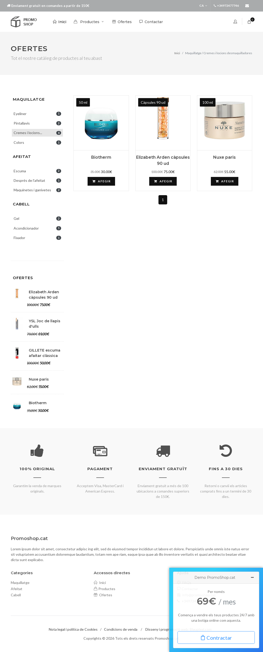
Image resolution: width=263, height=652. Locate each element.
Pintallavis (37, 123)
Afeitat (22, 156)
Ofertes (23, 277)
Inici (177, 53)
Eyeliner (37, 113)
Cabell (21, 204)
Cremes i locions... (37, 132)
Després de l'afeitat (37, 180)
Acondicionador (37, 228)
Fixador (37, 237)
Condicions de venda (120, 629)
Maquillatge (29, 99)
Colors (37, 142)
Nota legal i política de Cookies (73, 629)
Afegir (101, 181)
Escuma (37, 171)
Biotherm (101, 157)
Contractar (216, 637)
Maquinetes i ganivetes (37, 190)
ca (203, 5)
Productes (104, 589)
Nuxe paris (224, 157)
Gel (37, 218)
